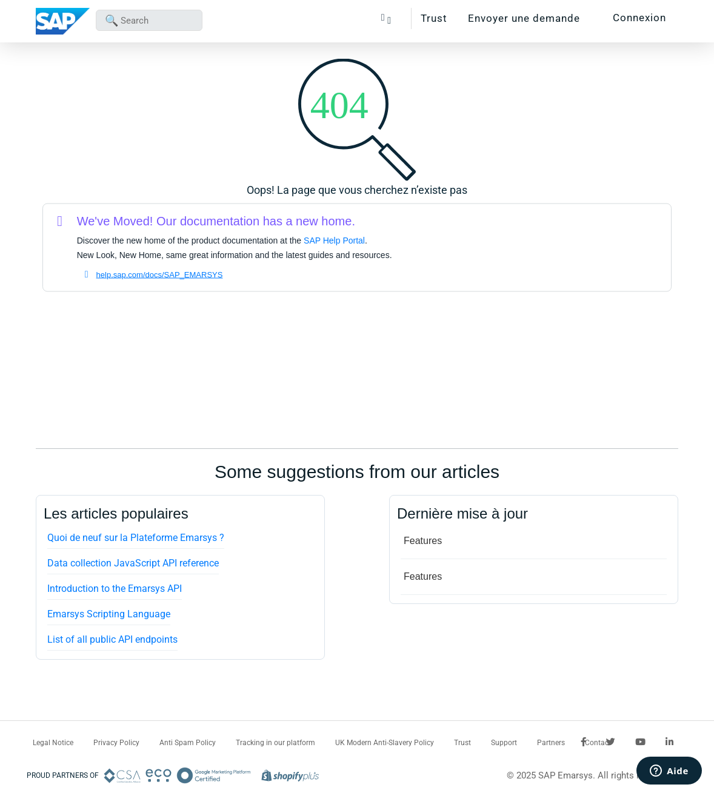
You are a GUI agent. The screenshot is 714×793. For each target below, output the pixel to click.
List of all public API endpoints (112, 639)
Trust (434, 18)
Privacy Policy (116, 742)
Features (423, 541)
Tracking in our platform (275, 742)
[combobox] (149, 20)
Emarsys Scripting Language (108, 614)
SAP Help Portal (334, 240)
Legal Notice (53, 742)
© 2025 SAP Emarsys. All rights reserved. (590, 775)
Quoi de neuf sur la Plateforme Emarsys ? (135, 537)
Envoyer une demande (524, 18)
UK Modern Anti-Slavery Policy (384, 742)
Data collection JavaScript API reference (133, 563)
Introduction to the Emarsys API (114, 588)
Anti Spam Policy (187, 742)
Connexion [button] (639, 18)
